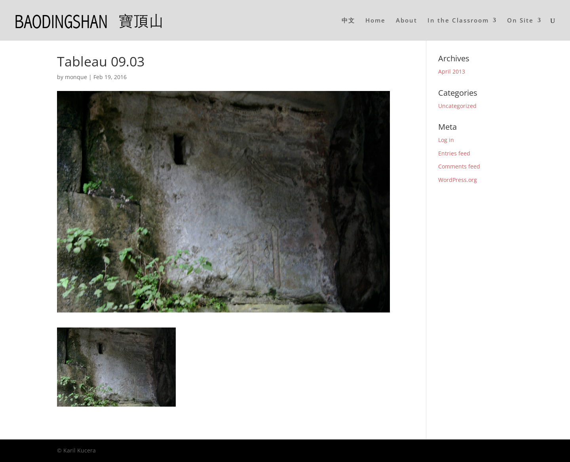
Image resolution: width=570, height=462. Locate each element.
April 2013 (451, 71)
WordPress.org (457, 180)
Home (375, 20)
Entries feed (454, 153)
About (406, 20)
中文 (348, 20)
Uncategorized (457, 106)
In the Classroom (458, 20)
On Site (520, 20)
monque (76, 77)
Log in (446, 140)
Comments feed (459, 166)
